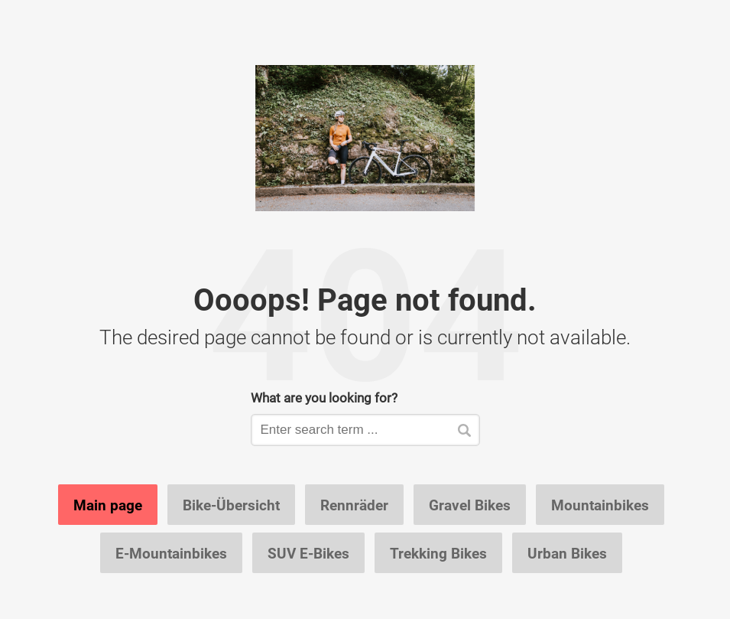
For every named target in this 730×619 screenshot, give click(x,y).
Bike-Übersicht (231, 505)
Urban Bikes (567, 553)
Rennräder (354, 505)
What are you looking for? (324, 397)
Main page (107, 505)
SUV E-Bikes (308, 553)
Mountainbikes (600, 505)
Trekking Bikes (438, 553)
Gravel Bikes (470, 505)
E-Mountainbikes (171, 553)
